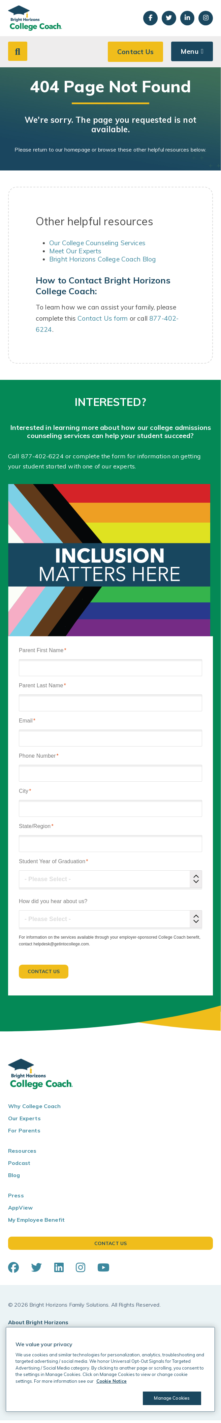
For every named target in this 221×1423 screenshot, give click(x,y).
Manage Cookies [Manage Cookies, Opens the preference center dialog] (171, 1398)
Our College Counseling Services (97, 246)
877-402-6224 (42, 459)
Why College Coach (34, 1109)
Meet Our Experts (75, 254)
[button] (18, 54)
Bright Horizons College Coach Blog (102, 262)
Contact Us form (102, 321)
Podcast (19, 1166)
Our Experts (24, 1121)
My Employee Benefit (36, 1222)
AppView (20, 1210)
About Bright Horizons (38, 1325)
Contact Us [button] (135, 54)
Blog (14, 1178)
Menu (189, 54)
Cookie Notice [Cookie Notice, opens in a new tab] (111, 1381)
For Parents (24, 1133)
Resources (22, 1153)
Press (16, 1198)
